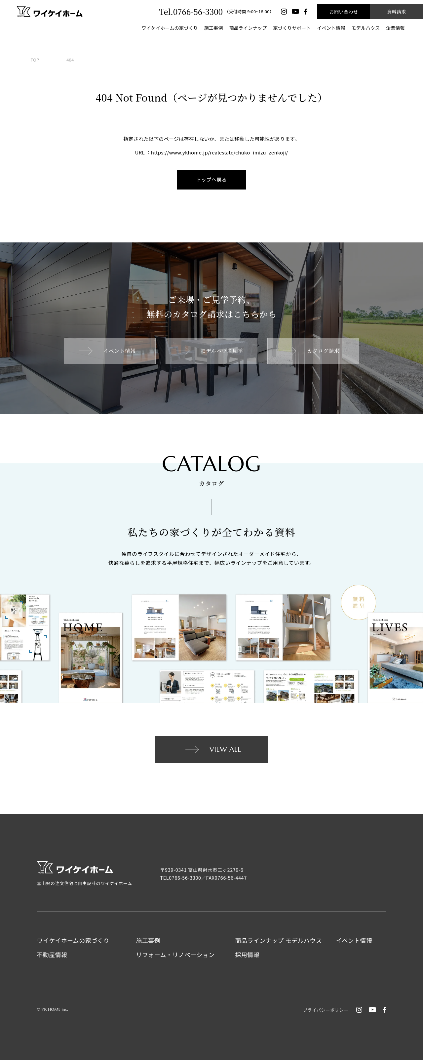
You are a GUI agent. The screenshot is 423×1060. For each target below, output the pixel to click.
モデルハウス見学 (209, 351)
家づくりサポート (292, 27)
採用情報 (247, 954)
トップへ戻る (211, 179)
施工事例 (213, 27)
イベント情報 (331, 27)
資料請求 (396, 11)
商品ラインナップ (248, 27)
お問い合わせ (343, 11)
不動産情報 (52, 954)
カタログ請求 (310, 351)
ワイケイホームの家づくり (169, 27)
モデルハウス (366, 27)
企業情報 (395, 27)
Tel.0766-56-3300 (190, 12)
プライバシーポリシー (325, 1010)
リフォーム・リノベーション (175, 954)
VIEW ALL (212, 749)
